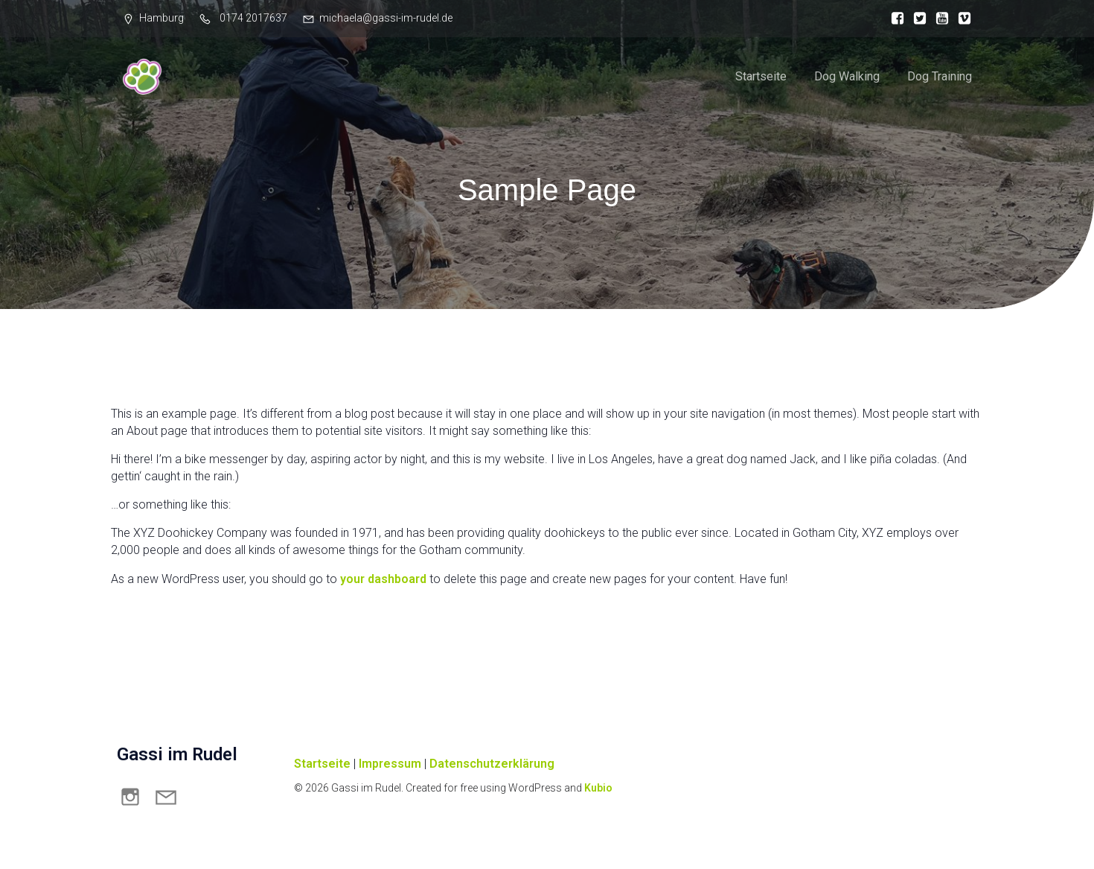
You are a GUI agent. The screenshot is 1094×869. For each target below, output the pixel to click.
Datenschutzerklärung (491, 767)
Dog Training (939, 78)
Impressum (390, 767)
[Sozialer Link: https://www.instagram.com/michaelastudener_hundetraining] (135, 799)
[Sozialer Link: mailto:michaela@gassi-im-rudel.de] (170, 799)
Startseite (761, 78)
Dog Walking (847, 78)
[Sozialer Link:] (894, 18)
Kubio (598, 792)
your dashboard (383, 583)
